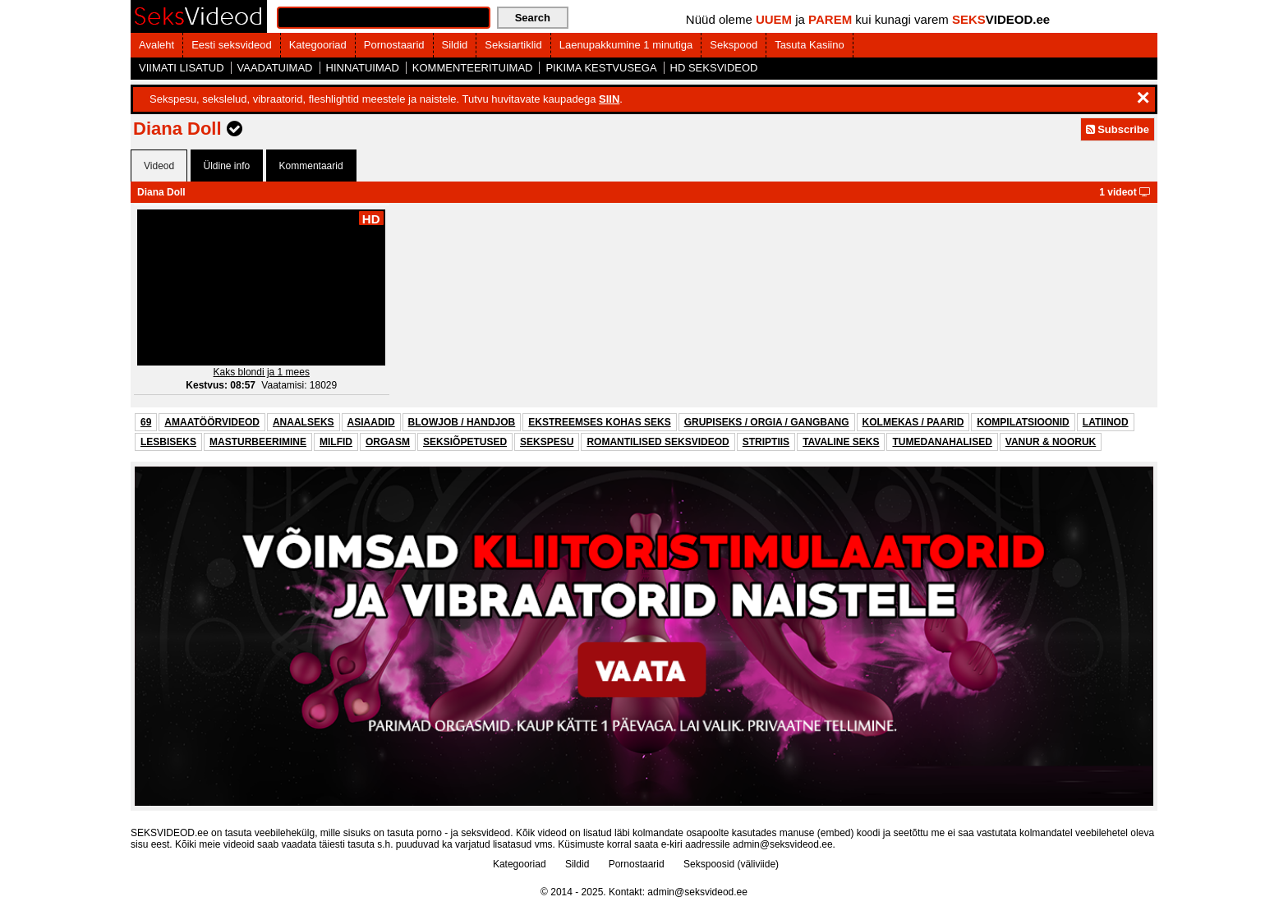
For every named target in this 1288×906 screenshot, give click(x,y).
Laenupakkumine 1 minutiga (626, 45)
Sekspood (733, 45)
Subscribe (1117, 129)
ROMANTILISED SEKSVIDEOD (657, 442)
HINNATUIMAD (362, 68)
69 (145, 422)
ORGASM (388, 442)
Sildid (455, 45)
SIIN (609, 99)
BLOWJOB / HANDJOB (462, 422)
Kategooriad (318, 45)
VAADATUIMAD (275, 68)
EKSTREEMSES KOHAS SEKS (599, 422)
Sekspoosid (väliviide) (731, 864)
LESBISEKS (168, 442)
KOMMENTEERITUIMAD (472, 68)
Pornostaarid (394, 45)
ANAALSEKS (303, 422)
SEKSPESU (546, 442)
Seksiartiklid (513, 45)
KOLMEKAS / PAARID (913, 422)
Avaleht (156, 45)
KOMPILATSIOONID (1023, 422)
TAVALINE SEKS (841, 442)
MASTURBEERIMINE (257, 442)
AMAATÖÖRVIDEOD (212, 422)
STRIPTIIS (766, 442)
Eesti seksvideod (231, 45)
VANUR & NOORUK (1050, 442)
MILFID (336, 442)
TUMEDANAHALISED (941, 442)
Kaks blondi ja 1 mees (262, 372)
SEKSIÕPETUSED (465, 442)
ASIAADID (371, 422)
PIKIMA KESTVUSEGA (600, 68)
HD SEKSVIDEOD (714, 68)
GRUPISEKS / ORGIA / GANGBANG (766, 422)
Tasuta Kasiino (809, 45)
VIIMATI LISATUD (181, 68)
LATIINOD (1106, 422)
